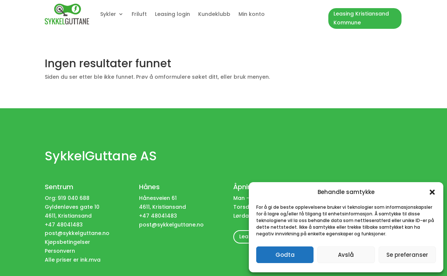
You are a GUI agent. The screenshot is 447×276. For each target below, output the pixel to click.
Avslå (346, 255)
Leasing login (172, 14)
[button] (432, 192)
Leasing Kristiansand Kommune (361, 18)
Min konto (251, 14)
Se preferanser (407, 255)
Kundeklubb (214, 14)
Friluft (139, 14)
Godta (285, 255)
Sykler (108, 14)
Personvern (60, 251)
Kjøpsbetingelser (67, 242)
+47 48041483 (158, 215)
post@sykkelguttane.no (77, 233)
